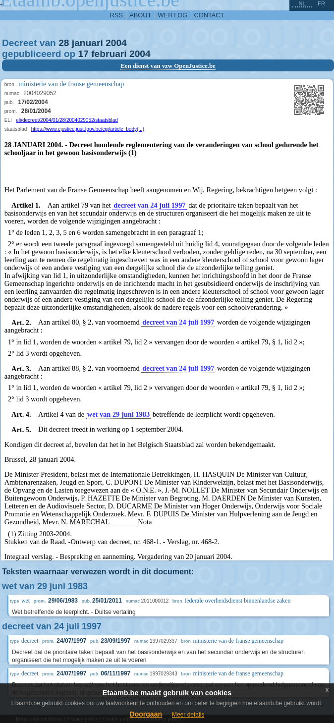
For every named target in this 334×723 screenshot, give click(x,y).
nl (301, 3)
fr (321, 3)
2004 (116, 43)
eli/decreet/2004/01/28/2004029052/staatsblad (67, 120)
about (140, 15)
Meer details (188, 714)
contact (209, 15)
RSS (116, 15)
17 (83, 54)
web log (173, 15)
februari (108, 54)
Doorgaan (146, 714)
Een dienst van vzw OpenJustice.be (168, 65)
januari (87, 43)
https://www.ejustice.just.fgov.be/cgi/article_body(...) (87, 129)
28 (63, 43)
